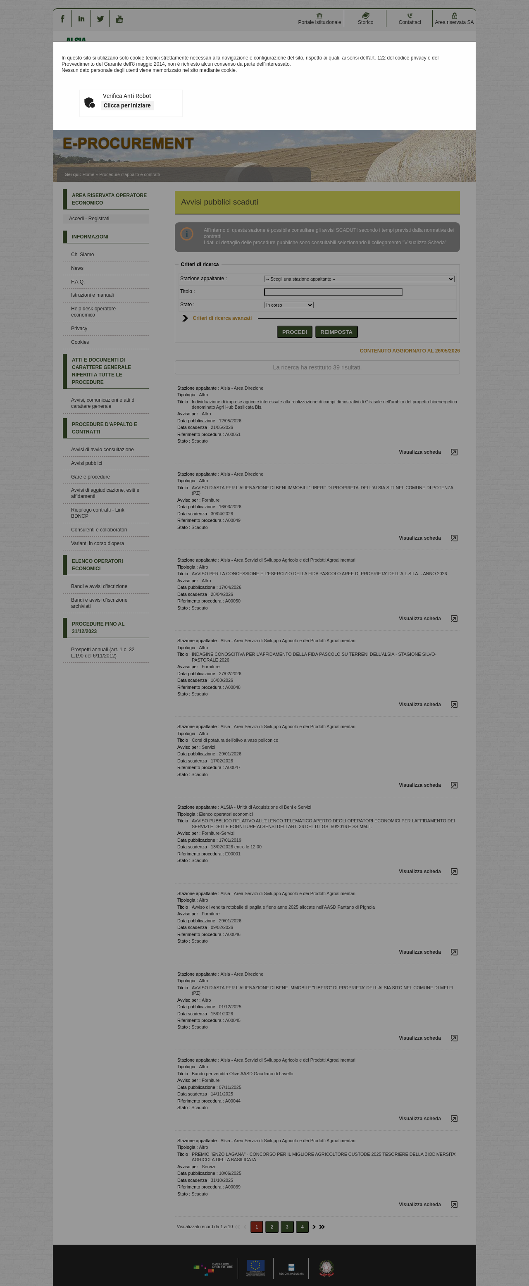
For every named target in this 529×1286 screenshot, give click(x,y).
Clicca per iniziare (127, 105)
